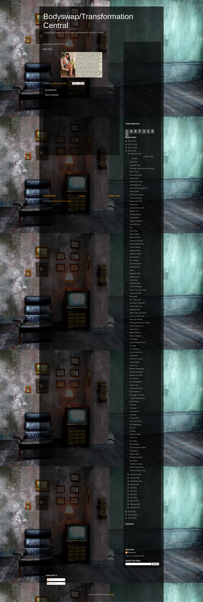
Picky (132, 270)
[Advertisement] (81, 175)
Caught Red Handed (137, 398)
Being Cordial (135, 310)
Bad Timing (134, 401)
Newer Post (49, 196)
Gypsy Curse (134, 277)
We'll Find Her (135, 283)
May (132, 494)
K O (131, 227)
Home (82, 196)
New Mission (134, 257)
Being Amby (134, 178)
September (134, 481)
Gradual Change (136, 464)
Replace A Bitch (135, 254)
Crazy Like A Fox (136, 352)
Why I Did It (134, 172)
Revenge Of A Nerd (137, 395)
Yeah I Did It (134, 329)
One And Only (135, 224)
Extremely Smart (136, 175)
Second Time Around (137, 342)
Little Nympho (135, 267)
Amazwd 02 (134, 411)
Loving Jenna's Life (137, 208)
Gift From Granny (136, 359)
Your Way (133, 441)
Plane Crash (134, 191)
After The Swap (135, 421)
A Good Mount (135, 247)
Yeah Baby (134, 451)
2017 (130, 144)
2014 (130, 512)
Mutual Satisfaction (137, 369)
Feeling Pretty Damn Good (140, 323)
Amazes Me (134, 418)
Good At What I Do (137, 244)
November (134, 474)
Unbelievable (134, 362)
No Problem (134, 378)
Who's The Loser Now (138, 290)
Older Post (114, 196)
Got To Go (133, 438)
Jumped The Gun (136, 241)
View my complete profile (134, 556)
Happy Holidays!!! (136, 221)
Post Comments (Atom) (62, 201)
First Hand (133, 280)
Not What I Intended (137, 303)
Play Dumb (134, 205)
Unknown (132, 552)
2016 (130, 148)
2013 (130, 515)
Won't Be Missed (136, 319)
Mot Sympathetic (136, 382)
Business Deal (135, 273)
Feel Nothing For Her (137, 470)
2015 (130, 151)
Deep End (133, 162)
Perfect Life (134, 385)
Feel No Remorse (136, 388)
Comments (52, 583)
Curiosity (133, 415)
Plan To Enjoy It (135, 336)
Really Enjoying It (136, 372)
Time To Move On (136, 326)
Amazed (133, 405)
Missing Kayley (135, 214)
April (132, 498)
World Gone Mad (136, 181)
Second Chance (136, 198)
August (133, 484)
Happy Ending (135, 251)
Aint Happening (135, 424)
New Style (133, 461)
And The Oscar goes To (138, 188)
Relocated (133, 296)
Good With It (134, 218)
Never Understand (136, 467)
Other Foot (134, 365)
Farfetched (134, 356)
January (133, 507)
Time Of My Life (135, 306)
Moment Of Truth (136, 375)
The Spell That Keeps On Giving (142, 168)
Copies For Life (135, 293)
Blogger (111, 595)
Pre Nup (133, 346)
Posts (50, 580)
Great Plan (134, 231)
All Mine (133, 431)
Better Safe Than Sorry (138, 313)
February (133, 504)
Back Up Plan (135, 237)
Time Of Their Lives (137, 316)
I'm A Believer (135, 349)
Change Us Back (136, 457)
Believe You (134, 211)
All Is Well (133, 339)
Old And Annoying (136, 195)
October (133, 478)
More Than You (135, 333)
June (132, 491)
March (132, 501)
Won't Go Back (135, 434)
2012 (130, 518)
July (132, 488)
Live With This (135, 165)
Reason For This (136, 201)
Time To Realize (136, 287)
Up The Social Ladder (138, 447)
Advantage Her (135, 185)
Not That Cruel (135, 300)
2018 (130, 141)
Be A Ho (133, 428)
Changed (133, 408)
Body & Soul (134, 454)
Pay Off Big (134, 260)
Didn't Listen (134, 234)
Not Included (134, 444)
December (134, 154)
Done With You (135, 392)
